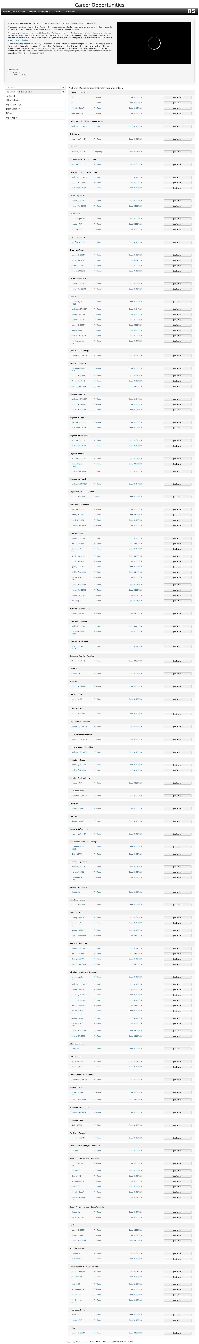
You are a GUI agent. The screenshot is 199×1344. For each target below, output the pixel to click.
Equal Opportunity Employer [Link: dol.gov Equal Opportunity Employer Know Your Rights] (50, 48)
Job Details (177, 97)
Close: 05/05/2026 (135, 108)
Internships (70, 11)
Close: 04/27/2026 (135, 613)
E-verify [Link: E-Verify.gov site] (70, 46)
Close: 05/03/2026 (135, 200)
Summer (97, 497)
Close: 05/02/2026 (135, 97)
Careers (57, 11)
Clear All (11, 96)
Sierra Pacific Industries (14, 11)
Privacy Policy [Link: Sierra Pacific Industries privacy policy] (21, 74)
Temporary (98, 151)
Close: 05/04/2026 (135, 309)
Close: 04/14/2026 (135, 572)
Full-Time (97, 97)
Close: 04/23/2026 (135, 626)
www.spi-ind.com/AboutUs (18, 40)
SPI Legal (11, 74)
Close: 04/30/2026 (135, 206)
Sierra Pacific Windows (39, 11)
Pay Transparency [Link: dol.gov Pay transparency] (14, 72)
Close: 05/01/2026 (135, 126)
